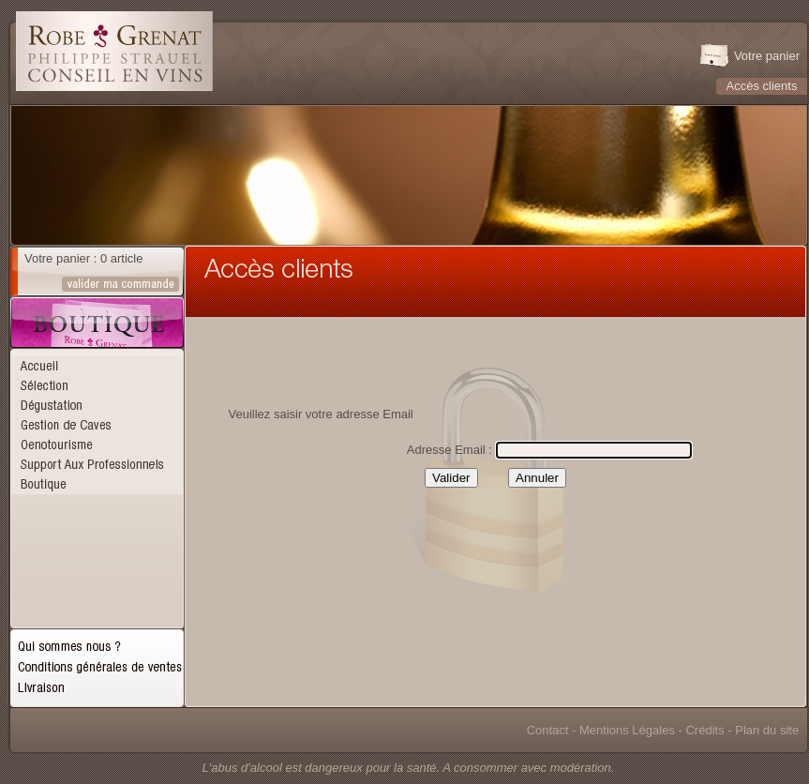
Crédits (704, 730)
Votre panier (767, 56)
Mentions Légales (627, 730)
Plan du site (767, 730)
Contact (548, 730)
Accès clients (762, 86)
